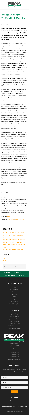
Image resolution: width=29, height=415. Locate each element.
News (8, 216)
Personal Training (14, 316)
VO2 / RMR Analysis (14, 321)
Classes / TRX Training (14, 323)
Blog (14, 299)
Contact (14, 296)
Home (14, 287)
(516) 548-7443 (20, 273)
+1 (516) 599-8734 (15, 354)
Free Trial (14, 294)
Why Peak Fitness (14, 289)
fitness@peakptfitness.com (16, 275)
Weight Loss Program (14, 314)
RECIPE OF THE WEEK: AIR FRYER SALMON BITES (14, 240)
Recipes (4, 260)
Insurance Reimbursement (14, 328)
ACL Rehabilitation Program (14, 326)
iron (9, 219)
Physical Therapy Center (14, 304)
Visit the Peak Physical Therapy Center (19, 406)
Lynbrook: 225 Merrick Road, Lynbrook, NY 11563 (14, 408)
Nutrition (17, 219)
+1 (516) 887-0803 (15, 357)
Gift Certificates (14, 301)
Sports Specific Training (14, 319)
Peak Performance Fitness (7, 406)
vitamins (22, 219)
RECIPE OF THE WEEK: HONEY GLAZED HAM (13, 249)
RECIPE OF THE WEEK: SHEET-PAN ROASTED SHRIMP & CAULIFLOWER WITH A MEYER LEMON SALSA (14, 244)
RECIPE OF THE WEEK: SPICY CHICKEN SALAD (13, 232)
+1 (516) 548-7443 (15, 352)
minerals (12, 219)
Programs (14, 292)
